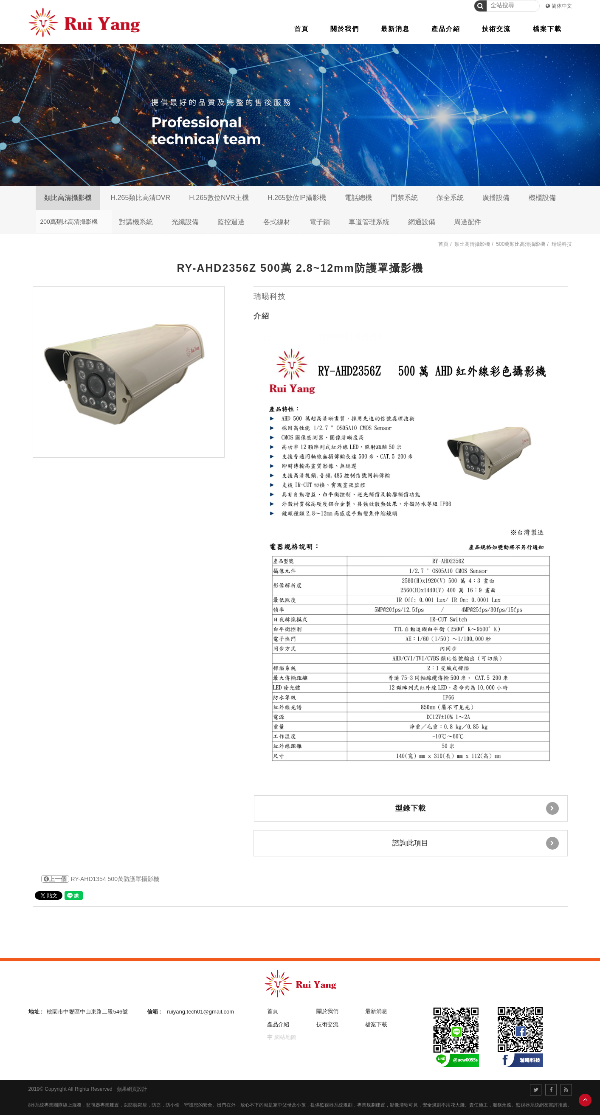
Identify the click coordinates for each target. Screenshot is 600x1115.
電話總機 (358, 197)
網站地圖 (285, 1037)
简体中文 (562, 6)
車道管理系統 (369, 221)
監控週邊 (231, 221)
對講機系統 (136, 221)
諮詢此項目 (475, 843)
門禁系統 (404, 197)
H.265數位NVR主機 (218, 197)
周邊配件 (467, 221)
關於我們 (327, 1011)
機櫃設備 (542, 197)
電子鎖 (320, 221)
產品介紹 (278, 1024)
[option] (128, 372)
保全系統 (450, 197)
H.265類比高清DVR (140, 197)
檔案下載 (376, 1024)
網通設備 (421, 221)
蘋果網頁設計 (132, 1089)
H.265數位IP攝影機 (297, 197)
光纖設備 (185, 221)
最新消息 (376, 1011)
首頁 (443, 244)
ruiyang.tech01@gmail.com (200, 1011)
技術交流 (327, 1024)
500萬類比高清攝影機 (520, 244)
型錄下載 (477, 808)
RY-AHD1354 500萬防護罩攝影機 (100, 879)
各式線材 (276, 221)
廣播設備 (496, 197)
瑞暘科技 (562, 244)
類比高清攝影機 (68, 197)
